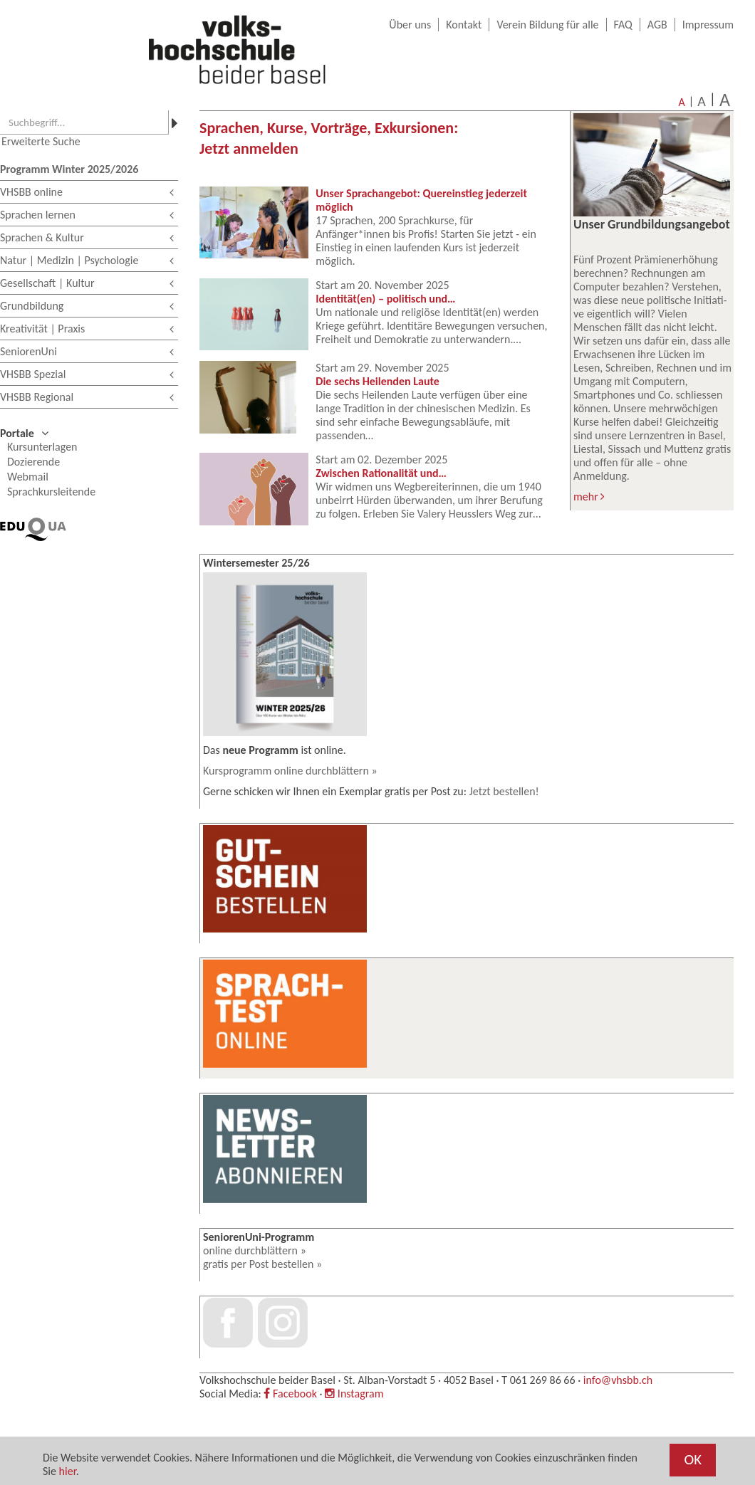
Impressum (708, 24)
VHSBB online (87, 193)
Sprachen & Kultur (87, 239)
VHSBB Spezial (87, 375)
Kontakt (463, 24)
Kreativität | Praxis (87, 330)
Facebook (290, 1393)
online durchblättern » (254, 1250)
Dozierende (33, 461)
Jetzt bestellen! (504, 791)
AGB (657, 24)
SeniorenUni (87, 353)
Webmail (27, 476)
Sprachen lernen (87, 216)
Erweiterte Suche (40, 141)
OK (693, 1459)
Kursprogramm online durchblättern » (290, 770)
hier (67, 1471)
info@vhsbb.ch (617, 1380)
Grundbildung (87, 307)
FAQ (623, 24)
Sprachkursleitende (51, 491)
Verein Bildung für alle (547, 24)
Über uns (410, 24)
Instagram (354, 1393)
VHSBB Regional (87, 398)
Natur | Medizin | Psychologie (87, 261)
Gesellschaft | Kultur (87, 284)
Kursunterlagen (42, 446)
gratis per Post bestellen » (262, 1264)
